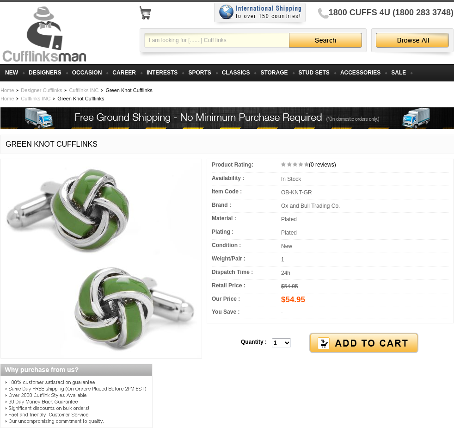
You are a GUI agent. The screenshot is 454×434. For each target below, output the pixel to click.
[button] (330, 343)
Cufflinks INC (83, 90)
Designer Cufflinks (41, 90)
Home (7, 90)
